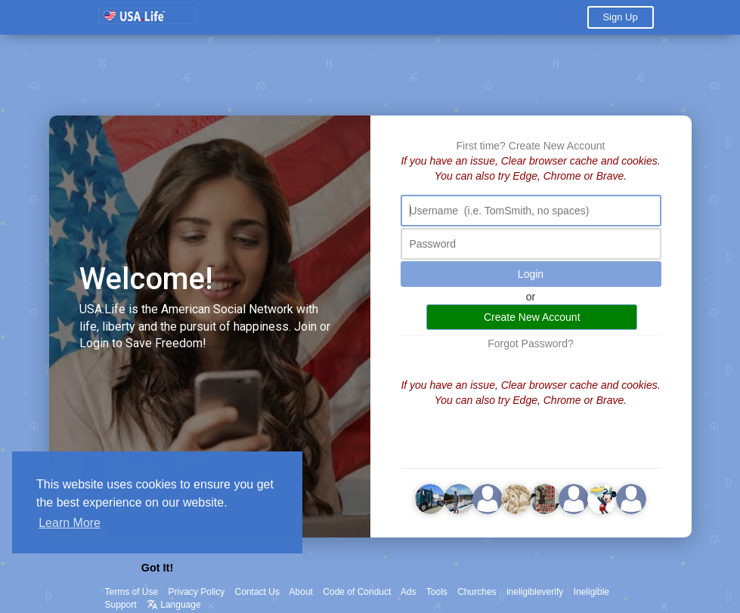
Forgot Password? (531, 343)
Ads (408, 592)
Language (174, 604)
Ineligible (591, 592)
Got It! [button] (157, 568)
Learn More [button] (70, 522)
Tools (436, 592)
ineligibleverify (534, 592)
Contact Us (257, 592)
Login (530, 274)
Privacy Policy (197, 592)
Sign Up (619, 17)
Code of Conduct (357, 592)
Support (121, 604)
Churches (476, 592)
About (301, 592)
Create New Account (557, 146)
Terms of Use (132, 592)
